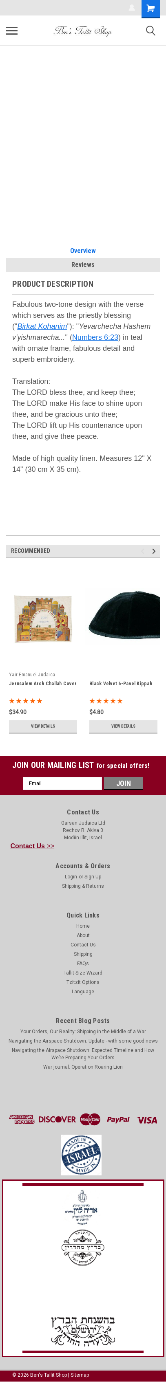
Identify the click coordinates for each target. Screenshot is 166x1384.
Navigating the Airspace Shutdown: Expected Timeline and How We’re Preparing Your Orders (83, 1054)
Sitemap (80, 1375)
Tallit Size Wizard (83, 973)
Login (71, 877)
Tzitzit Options (83, 982)
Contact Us (83, 945)
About (83, 935)
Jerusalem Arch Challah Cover (43, 683)
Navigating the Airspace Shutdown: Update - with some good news (83, 1041)
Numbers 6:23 (95, 337)
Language (83, 992)
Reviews (83, 264)
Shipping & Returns (83, 886)
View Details (43, 726)
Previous (144, 551)
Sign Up (92, 877)
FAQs (83, 963)
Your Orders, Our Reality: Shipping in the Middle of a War (83, 1031)
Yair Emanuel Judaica (32, 675)
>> (33, 846)
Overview (83, 251)
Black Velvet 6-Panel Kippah (120, 683)
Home (83, 926)
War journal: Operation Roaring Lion (83, 1067)
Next (155, 551)
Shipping (83, 954)
